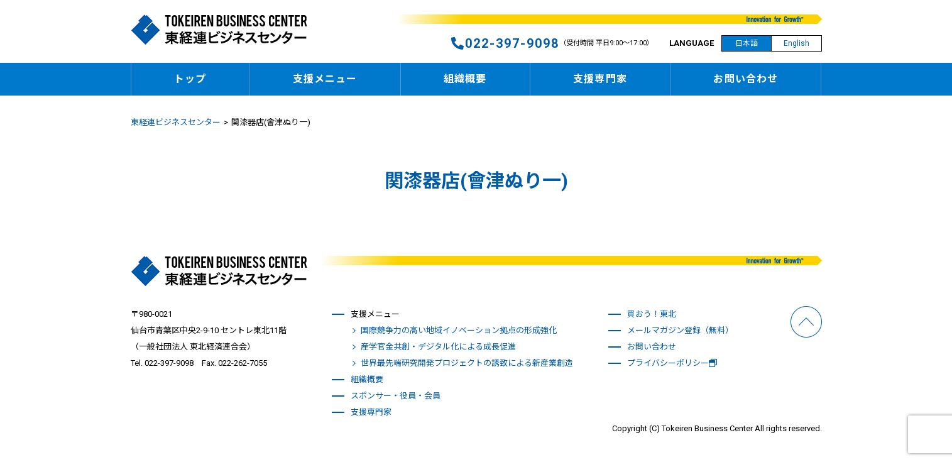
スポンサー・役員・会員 (395, 395)
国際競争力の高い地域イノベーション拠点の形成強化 (459, 330)
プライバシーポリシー (672, 363)
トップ (190, 79)
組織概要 (465, 79)
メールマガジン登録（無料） (680, 330)
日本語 (746, 43)
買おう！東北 (651, 314)
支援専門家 (600, 79)
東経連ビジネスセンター (176, 122)
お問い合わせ (745, 79)
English (796, 43)
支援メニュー (325, 79)
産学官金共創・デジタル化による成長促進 (438, 346)
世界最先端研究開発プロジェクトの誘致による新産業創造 (467, 363)
